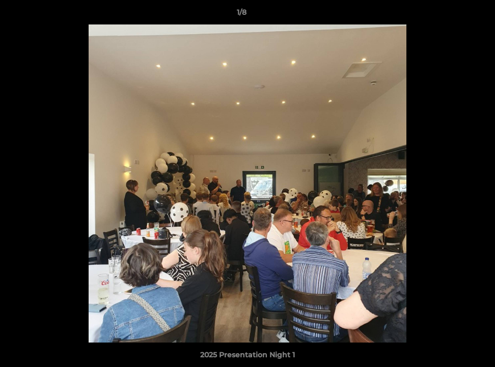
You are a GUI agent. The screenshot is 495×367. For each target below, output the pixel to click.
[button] (452, 14)
